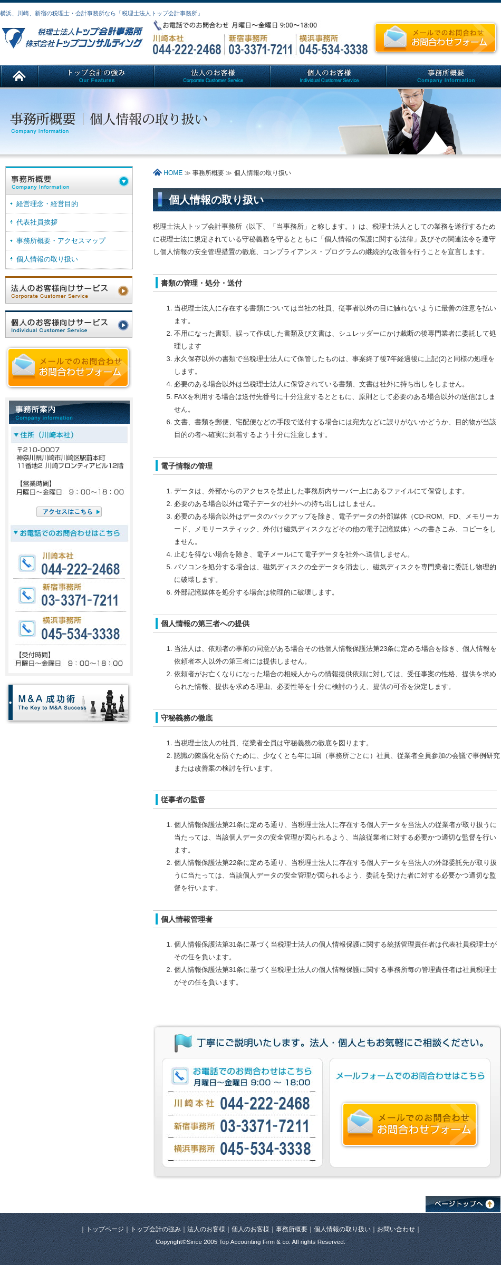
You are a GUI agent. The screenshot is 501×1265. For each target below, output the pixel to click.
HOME (167, 173)
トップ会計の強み (155, 1228)
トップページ (105, 1228)
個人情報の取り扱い (47, 259)
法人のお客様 (206, 1228)
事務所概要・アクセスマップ (60, 241)
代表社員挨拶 (36, 222)
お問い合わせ (396, 1228)
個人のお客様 (250, 1228)
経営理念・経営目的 (47, 204)
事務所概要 (291, 1228)
